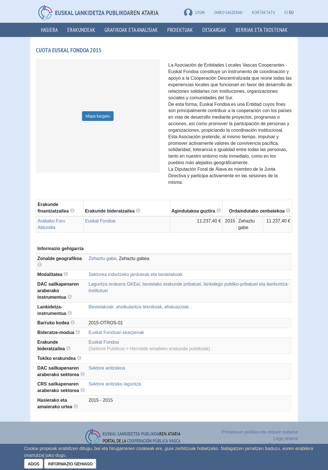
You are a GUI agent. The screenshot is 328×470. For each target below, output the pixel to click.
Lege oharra (285, 438)
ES (286, 12)
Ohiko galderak (228, 12)
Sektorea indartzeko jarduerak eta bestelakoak (136, 274)
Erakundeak (81, 29)
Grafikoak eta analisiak (131, 29)
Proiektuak (180, 29)
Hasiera (49, 29)
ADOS (33, 463)
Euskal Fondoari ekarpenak (116, 332)
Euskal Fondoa (100, 220)
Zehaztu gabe (102, 258)
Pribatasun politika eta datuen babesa (260, 432)
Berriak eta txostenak (261, 29)
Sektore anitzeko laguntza (115, 384)
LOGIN (194, 12)
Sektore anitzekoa (107, 368)
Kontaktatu (263, 12)
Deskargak (214, 29)
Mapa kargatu (98, 116)
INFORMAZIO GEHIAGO (70, 463)
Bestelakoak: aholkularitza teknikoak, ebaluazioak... (141, 306)
